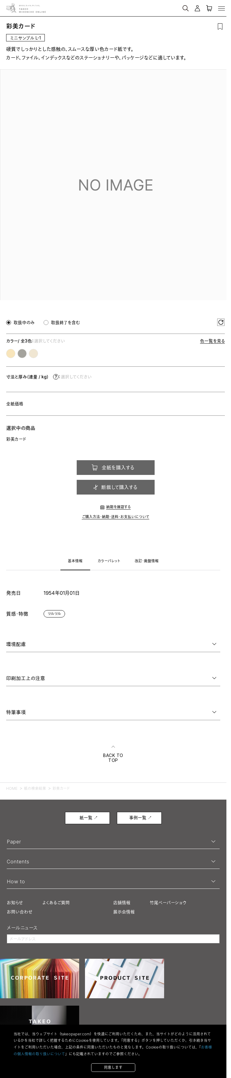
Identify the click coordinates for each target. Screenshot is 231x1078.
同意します (113, 1067)
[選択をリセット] (221, 322)
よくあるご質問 (56, 902)
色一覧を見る (212, 340)
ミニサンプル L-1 (25, 37)
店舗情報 (121, 902)
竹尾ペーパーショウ (168, 902)
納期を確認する (118, 507)
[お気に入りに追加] (220, 26)
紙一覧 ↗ (88, 817)
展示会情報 (124, 911)
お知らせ (15, 902)
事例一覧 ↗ (140, 817)
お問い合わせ (20, 911)
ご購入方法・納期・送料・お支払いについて (115, 516)
